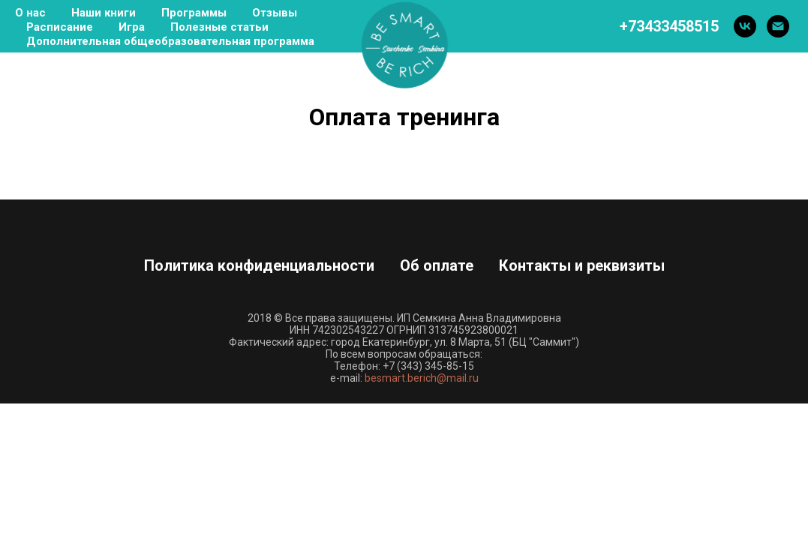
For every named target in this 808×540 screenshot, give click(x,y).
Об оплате (436, 265)
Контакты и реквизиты (582, 265)
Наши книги (103, 13)
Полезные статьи (219, 27)
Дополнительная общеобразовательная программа (170, 41)
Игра (132, 27)
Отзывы (274, 13)
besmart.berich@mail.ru (422, 378)
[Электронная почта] (778, 26)
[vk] (745, 26)
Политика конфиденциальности (259, 265)
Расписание (59, 27)
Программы (194, 13)
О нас (30, 13)
